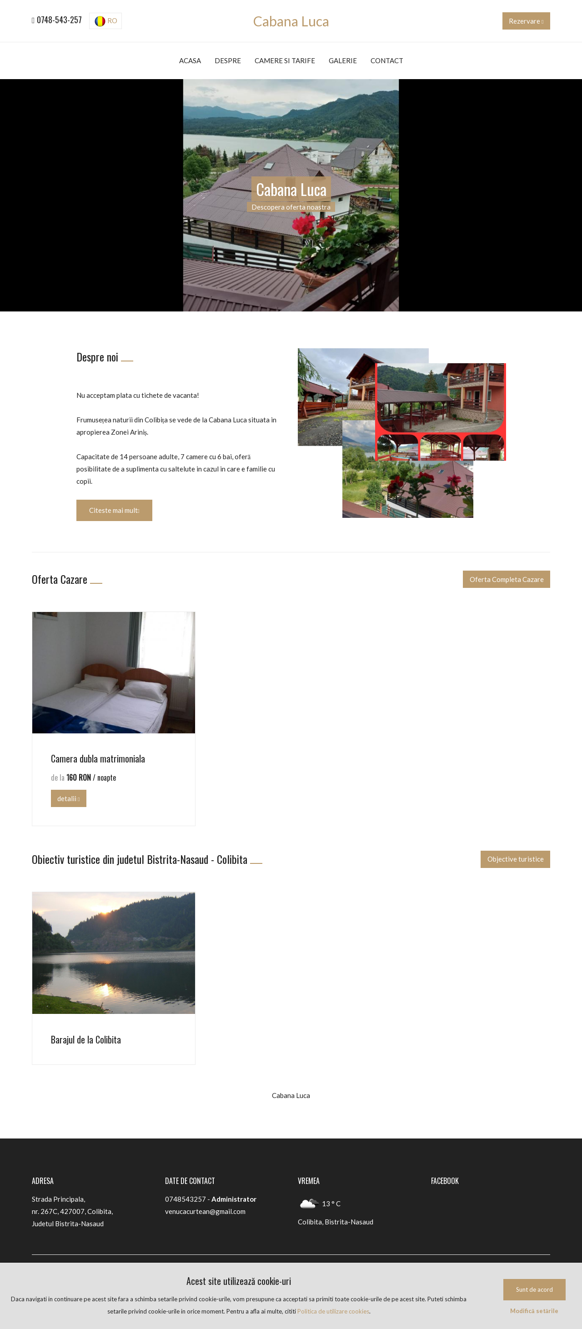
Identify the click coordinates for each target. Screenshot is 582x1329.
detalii (68, 798)
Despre (228, 60)
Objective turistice (515, 859)
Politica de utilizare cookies (333, 1311)
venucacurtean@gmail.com (205, 1211)
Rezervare (526, 21)
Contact (387, 60)
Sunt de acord (534, 1289)
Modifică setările (534, 1310)
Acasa (190, 60)
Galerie (343, 60)
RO (105, 21)
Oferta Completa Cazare (507, 579)
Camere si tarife (285, 60)
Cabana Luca (291, 21)
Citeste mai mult (114, 510)
